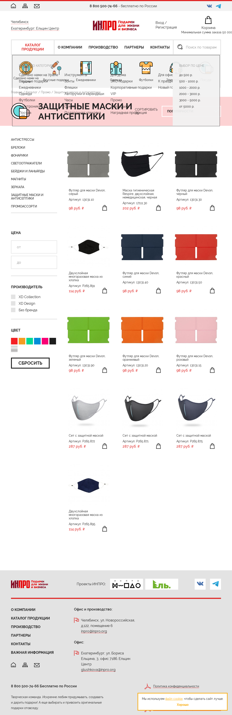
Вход (160, 23)
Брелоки (18, 147)
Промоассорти (24, 206)
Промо (46, 92)
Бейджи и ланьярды (28, 171)
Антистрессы (22, 139)
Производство (25, 627)
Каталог (31, 92)
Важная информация (32, 652)
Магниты (18, 179)
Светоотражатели (26, 163)
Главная (16, 92)
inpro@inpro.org (94, 631)
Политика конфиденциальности (176, 686)
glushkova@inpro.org (98, 670)
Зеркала (17, 187)
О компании (23, 610)
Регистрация (166, 28)
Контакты (20, 644)
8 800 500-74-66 (104, 6)
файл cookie (174, 699)
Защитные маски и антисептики (27, 196)
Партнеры (21, 635)
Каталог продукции (30, 618)
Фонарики (19, 155)
